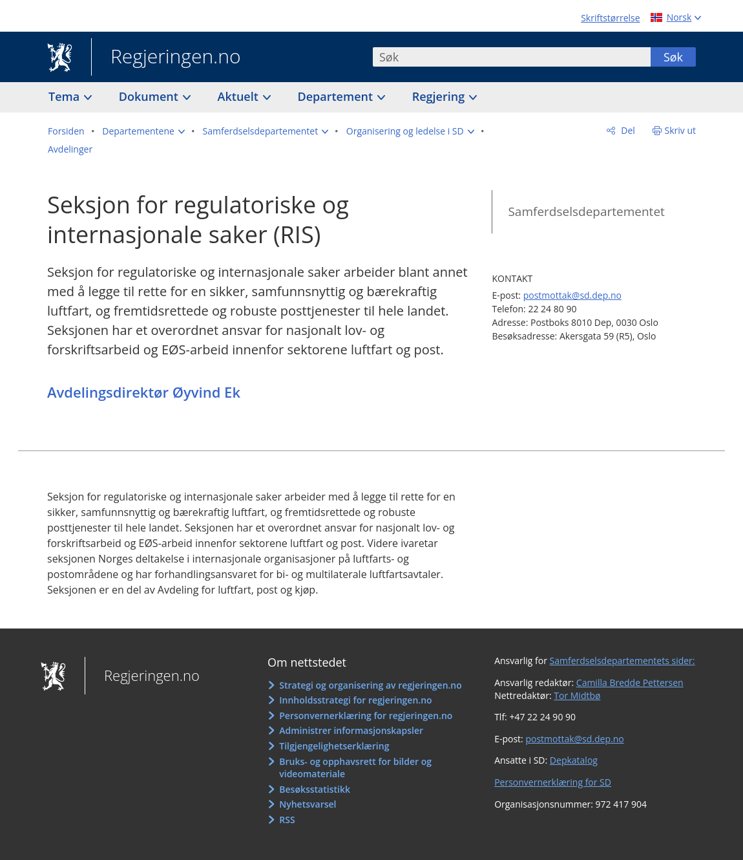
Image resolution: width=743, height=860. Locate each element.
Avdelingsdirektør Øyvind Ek (143, 392)
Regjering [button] (440, 96)
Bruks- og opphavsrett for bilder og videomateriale (355, 767)
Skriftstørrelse (610, 18)
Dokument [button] (150, 96)
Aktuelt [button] (240, 96)
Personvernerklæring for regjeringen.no (365, 715)
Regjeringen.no (166, 57)
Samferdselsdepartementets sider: (622, 660)
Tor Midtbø (577, 695)
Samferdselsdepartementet (586, 211)
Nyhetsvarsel (307, 804)
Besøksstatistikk (314, 789)
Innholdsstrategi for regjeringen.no (355, 700)
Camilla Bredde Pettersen (630, 682)
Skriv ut (680, 130)
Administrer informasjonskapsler (351, 730)
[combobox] (512, 57)
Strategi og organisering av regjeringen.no (370, 685)
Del (627, 130)
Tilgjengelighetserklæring (334, 746)
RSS (287, 819)
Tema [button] (65, 96)
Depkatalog (574, 760)
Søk (673, 57)
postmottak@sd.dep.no (572, 295)
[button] (143, 131)
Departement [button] (337, 96)
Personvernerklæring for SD (552, 782)
